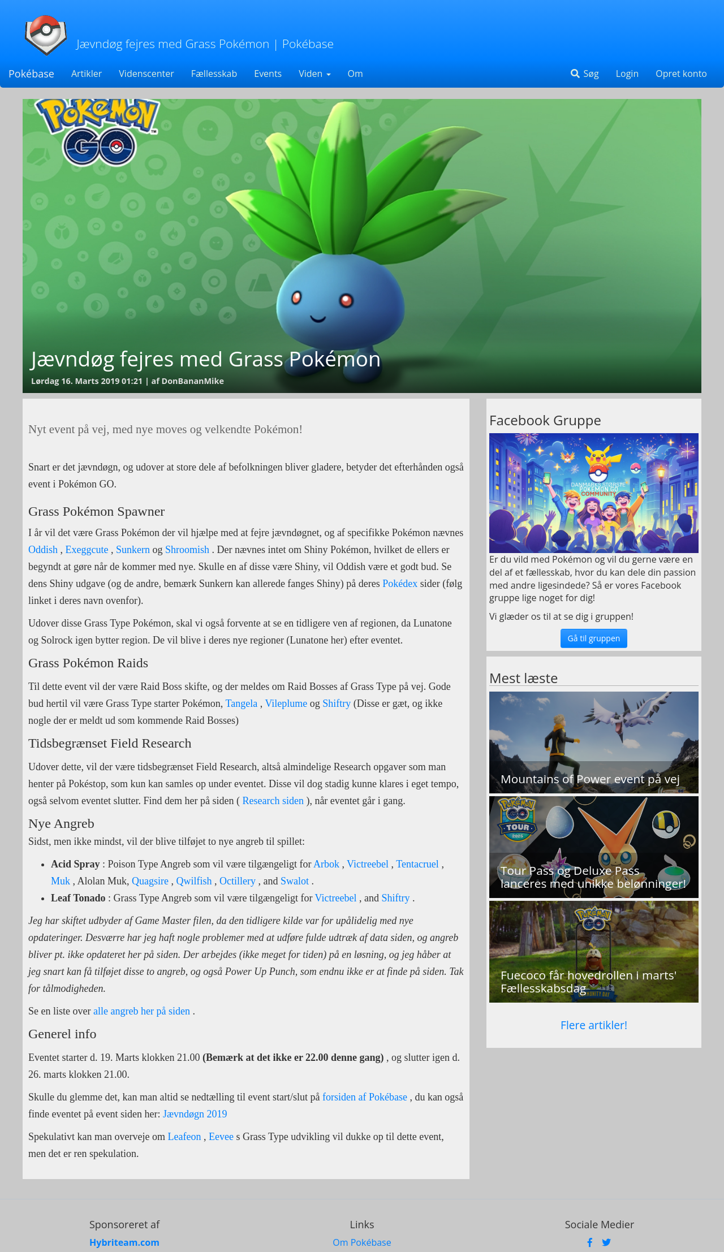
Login (627, 73)
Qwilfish (194, 881)
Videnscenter (146, 73)
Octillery (237, 881)
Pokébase (31, 73)
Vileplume (286, 703)
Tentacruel (417, 864)
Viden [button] (314, 73)
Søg (584, 73)
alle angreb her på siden (141, 1011)
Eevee (221, 1136)
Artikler (86, 73)
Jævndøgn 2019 (195, 1114)
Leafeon (184, 1136)
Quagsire (150, 881)
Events (268, 73)
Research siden (272, 800)
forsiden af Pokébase (364, 1097)
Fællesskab (214, 73)
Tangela (242, 703)
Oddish (43, 549)
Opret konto (681, 73)
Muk (60, 881)
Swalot (295, 881)
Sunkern (133, 549)
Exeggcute (87, 549)
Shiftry (336, 703)
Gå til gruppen (594, 638)
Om (355, 73)
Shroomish (187, 549)
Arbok (326, 864)
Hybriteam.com (124, 1242)
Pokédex (401, 583)
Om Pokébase (362, 1242)
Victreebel (368, 864)
